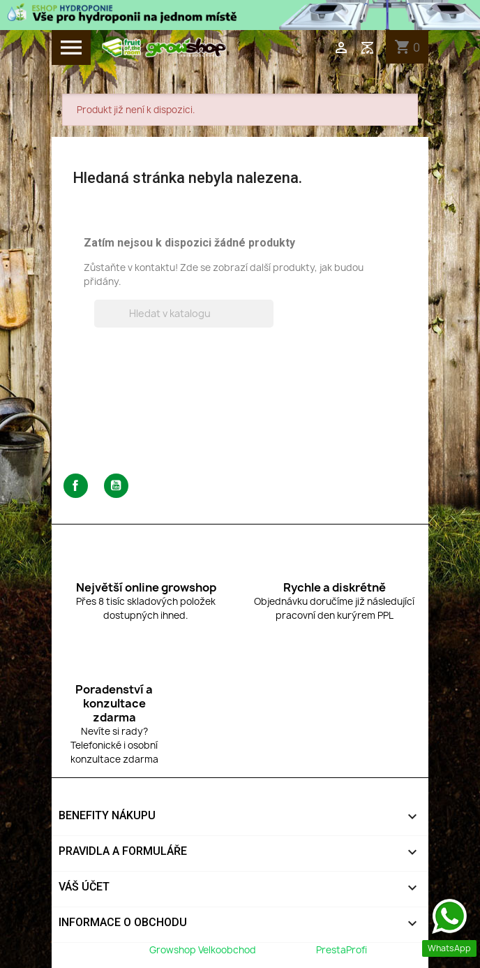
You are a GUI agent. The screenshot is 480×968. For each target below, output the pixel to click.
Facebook (75, 486)
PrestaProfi (341, 950)
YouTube (116, 486)
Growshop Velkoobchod (203, 950)
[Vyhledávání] (183, 314)
